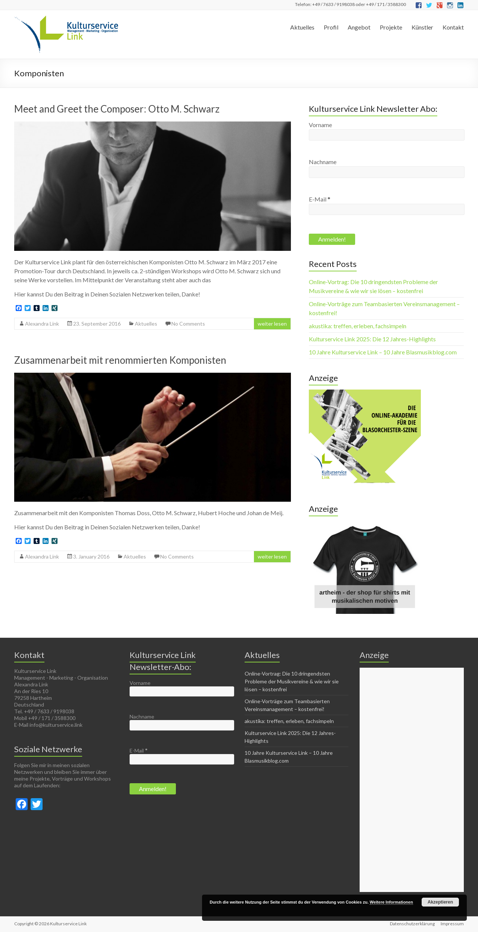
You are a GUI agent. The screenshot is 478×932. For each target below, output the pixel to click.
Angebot (359, 27)
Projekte (391, 27)
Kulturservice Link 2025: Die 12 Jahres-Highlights (372, 338)
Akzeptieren (440, 902)
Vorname (320, 124)
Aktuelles (302, 27)
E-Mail (319, 199)
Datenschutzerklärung (412, 923)
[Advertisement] (412, 780)
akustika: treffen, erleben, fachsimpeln (357, 325)
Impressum (452, 923)
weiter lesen (272, 323)
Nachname (322, 161)
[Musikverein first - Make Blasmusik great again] (365, 523)
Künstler (422, 27)
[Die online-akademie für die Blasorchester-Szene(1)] (365, 393)
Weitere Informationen (391, 902)
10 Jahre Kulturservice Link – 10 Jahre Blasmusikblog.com (383, 352)
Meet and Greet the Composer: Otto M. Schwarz (117, 109)
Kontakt (453, 27)
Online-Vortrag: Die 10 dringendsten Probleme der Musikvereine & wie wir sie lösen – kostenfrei (292, 681)
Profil (331, 27)
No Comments (188, 323)
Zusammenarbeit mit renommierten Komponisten (120, 360)
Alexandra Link (42, 323)
